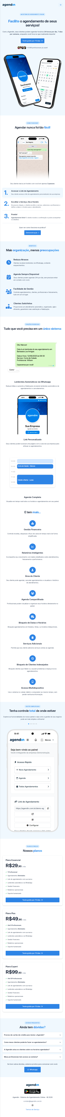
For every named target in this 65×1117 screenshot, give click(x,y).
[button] (28, 723)
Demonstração (32, 233)
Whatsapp (32, 1070)
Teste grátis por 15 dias (32, 41)
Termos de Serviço (32, 1109)
